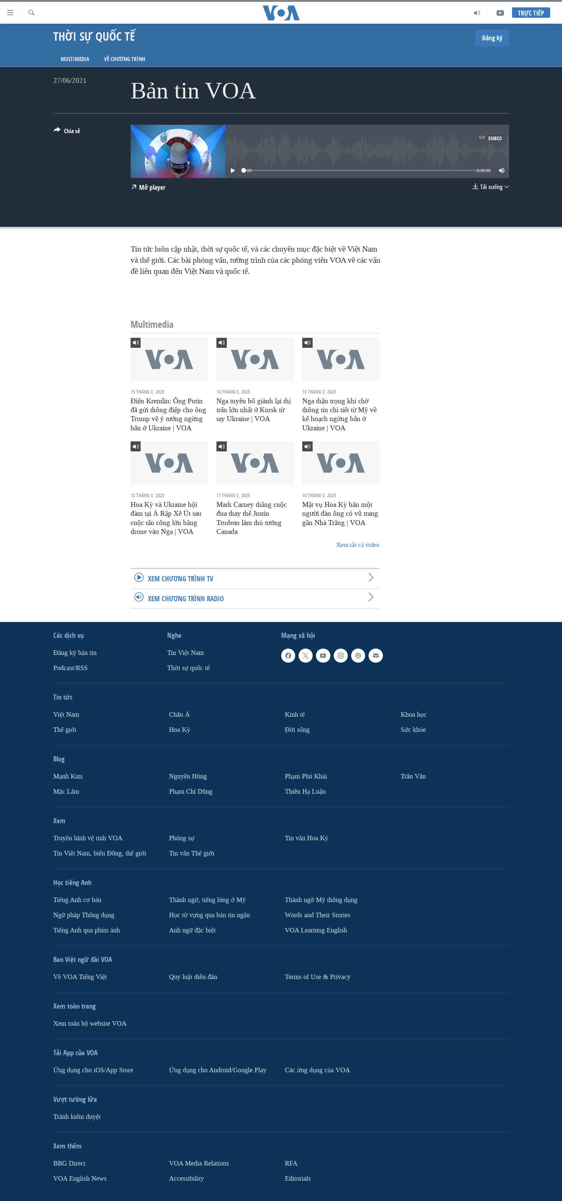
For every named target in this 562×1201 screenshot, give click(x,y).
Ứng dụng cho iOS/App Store (93, 1070)
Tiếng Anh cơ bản (77, 899)
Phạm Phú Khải (306, 776)
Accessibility (186, 1178)
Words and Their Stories (317, 915)
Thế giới (64, 730)
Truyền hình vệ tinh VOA (87, 838)
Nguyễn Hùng (188, 776)
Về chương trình (124, 59)
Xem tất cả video (357, 545)
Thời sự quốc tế (188, 668)
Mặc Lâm (66, 791)
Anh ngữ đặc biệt (192, 930)
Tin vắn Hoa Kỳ (306, 838)
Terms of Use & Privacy (317, 976)
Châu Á (179, 714)
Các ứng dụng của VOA (317, 1070)
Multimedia (75, 59)
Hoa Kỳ (179, 730)
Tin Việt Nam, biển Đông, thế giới (99, 853)
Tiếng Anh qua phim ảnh (86, 930)
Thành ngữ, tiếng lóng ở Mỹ (207, 899)
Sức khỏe (413, 730)
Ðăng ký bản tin (75, 653)
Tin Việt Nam (185, 653)
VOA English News (80, 1178)
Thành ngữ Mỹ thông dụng (321, 899)
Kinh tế (295, 714)
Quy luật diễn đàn (193, 976)
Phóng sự (181, 838)
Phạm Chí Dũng (190, 791)
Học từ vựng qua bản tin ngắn (209, 915)
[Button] (67, 132)
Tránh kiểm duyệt (77, 1116)
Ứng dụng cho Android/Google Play (217, 1070)
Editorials (298, 1178)
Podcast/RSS (70, 668)
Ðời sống (297, 730)
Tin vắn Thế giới (191, 853)
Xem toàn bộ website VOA (90, 1023)
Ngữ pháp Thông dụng (83, 915)
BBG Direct (69, 1163)
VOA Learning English (316, 930)
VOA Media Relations (199, 1163)
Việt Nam (66, 714)
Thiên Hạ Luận (305, 791)
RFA (291, 1163)
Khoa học (414, 714)
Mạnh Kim (68, 776)
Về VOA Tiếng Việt (80, 976)
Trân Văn (413, 776)
